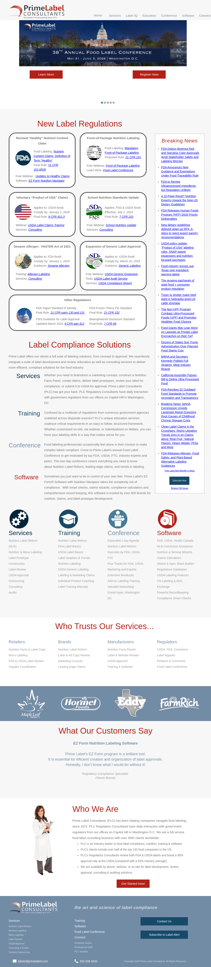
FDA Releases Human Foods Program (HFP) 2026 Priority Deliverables (179, 214)
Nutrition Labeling (17, 930)
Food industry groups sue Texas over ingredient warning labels (177, 270)
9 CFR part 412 (74, 323)
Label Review (15, 939)
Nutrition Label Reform (20, 926)
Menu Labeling (16, 935)
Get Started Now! (133, 883)
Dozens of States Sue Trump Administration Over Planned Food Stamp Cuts (179, 346)
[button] (115, 15)
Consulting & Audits (18, 948)
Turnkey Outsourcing (19, 952)
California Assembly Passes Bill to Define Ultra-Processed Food (180, 379)
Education (149, 15)
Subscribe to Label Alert (164, 934)
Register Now (149, 74)
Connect (205, 15)
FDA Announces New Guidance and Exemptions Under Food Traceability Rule (179, 171)
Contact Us (164, 921)
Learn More (46, 74)
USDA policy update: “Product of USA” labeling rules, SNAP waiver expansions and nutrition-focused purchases (177, 252)
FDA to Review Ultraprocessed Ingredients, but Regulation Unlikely (178, 186)
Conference (169, 15)
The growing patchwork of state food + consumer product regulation (177, 284)
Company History (83, 943)
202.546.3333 (88, 961)
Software (188, 15)
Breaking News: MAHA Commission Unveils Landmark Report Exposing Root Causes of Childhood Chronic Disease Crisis (178, 412)
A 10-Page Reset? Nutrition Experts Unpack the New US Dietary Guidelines (179, 200)
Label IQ (131, 15)
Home (98, 15)
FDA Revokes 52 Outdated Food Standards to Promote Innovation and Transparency (179, 393)
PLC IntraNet (81, 951)
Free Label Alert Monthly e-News (180, 471)
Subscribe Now (179, 480)
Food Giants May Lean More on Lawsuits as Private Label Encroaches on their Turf (179, 332)
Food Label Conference (90, 931)
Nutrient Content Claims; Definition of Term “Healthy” (52, 156)
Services (115, 15)
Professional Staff (83, 947)
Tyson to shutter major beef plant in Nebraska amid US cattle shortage (178, 299)
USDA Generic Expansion (121, 274)
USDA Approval (16, 943)
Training (80, 920)
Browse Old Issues (179, 488)
